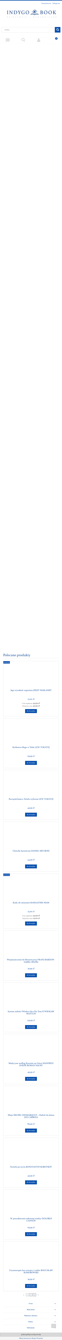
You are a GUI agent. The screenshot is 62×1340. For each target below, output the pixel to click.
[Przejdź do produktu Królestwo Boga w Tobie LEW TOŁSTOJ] (31, 733)
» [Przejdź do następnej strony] (38, 1295)
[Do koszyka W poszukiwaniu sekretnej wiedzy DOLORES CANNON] (31, 1234)
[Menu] (7, 40)
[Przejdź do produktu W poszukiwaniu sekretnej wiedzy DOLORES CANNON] (31, 1204)
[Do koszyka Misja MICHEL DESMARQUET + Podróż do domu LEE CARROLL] (31, 1131)
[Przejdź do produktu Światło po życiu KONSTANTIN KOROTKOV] (31, 1152)
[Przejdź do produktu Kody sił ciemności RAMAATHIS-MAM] (31, 888)
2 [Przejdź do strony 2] (30, 1295)
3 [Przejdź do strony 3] (34, 1295)
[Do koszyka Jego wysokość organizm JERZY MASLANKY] (31, 711)
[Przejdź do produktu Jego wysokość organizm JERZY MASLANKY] (31, 676)
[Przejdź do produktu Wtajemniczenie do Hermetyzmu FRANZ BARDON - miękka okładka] (31, 945)
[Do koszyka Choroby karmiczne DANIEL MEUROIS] (31, 866)
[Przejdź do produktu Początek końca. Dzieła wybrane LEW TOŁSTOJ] (31, 785)
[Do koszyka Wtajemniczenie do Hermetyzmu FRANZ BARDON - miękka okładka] (31, 975)
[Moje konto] (39, 40)
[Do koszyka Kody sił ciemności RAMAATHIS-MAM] (31, 923)
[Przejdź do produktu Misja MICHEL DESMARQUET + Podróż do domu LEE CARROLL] (31, 1101)
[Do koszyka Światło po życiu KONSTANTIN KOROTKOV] (31, 1182)
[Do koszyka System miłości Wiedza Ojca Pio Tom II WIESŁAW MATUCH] (31, 1027)
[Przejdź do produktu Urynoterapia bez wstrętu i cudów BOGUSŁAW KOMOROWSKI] (31, 1256)
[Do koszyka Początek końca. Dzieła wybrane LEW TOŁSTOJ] (31, 815)
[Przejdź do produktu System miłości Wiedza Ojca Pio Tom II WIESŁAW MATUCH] (31, 997)
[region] (31, 346)
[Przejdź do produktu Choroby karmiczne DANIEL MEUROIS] (31, 836)
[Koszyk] (54, 40)
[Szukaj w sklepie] (29, 29)
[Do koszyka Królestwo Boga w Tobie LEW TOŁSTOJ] (31, 763)
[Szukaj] (57, 30)
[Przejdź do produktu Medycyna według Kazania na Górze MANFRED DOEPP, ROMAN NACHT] (31, 1049)
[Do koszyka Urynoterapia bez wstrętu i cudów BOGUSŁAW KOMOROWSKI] (31, 1286)
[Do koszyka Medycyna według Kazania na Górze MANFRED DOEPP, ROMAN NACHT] (31, 1079)
